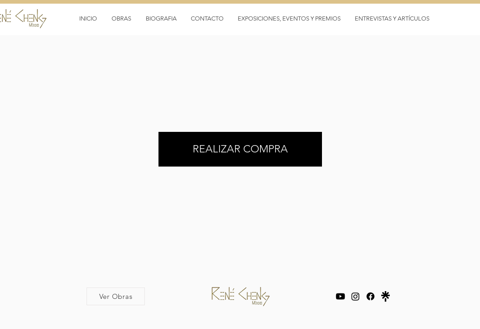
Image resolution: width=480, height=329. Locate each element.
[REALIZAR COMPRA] (240, 149)
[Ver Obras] (116, 296)
